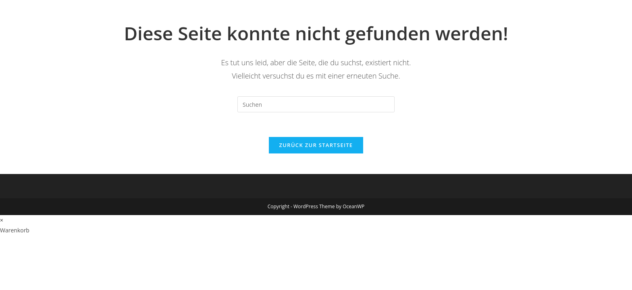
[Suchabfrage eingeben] (316, 104)
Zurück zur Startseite (316, 145)
